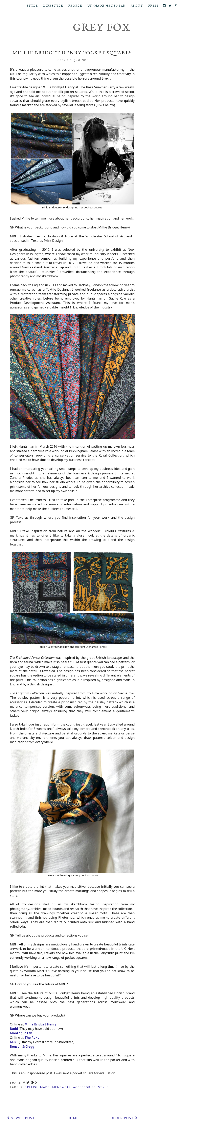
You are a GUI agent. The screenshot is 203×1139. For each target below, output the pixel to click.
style (103, 1087)
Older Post (124, 1118)
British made (37, 1087)
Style (32, 6)
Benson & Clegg (22, 1046)
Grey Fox (101, 28)
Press (153, 6)
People (75, 6)
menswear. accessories (74, 1087)
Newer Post (21, 1118)
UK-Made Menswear (106, 6)
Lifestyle (53, 6)
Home (73, 1118)
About (137, 6)
